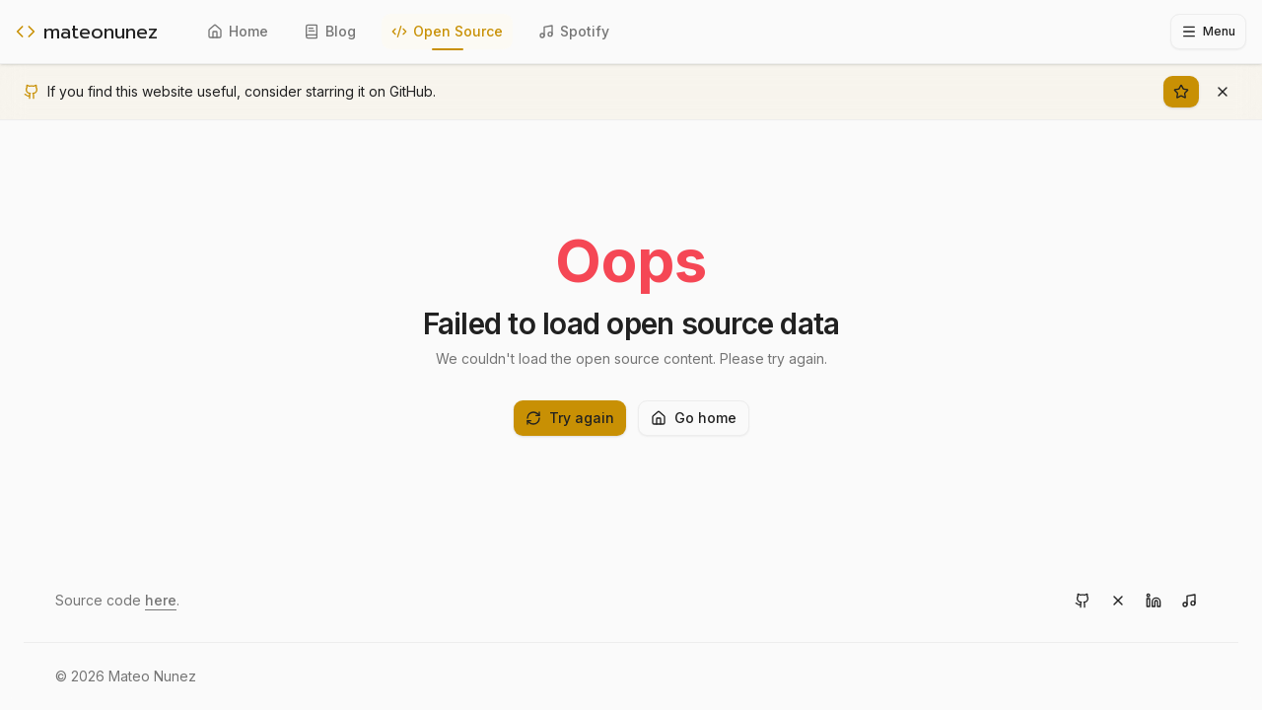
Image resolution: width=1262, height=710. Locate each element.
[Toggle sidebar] (1208, 31)
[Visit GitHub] (1082, 600)
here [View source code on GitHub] (160, 600)
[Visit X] (1118, 600)
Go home (693, 417)
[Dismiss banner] (1222, 91)
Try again (570, 417)
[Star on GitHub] (1181, 91)
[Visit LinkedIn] (1153, 600)
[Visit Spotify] (1189, 600)
